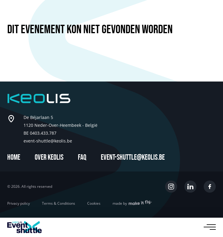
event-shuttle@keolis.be (133, 157)
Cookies (93, 203)
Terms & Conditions (58, 203)
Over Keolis (49, 157)
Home (13, 157)
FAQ (82, 157)
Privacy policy (18, 203)
